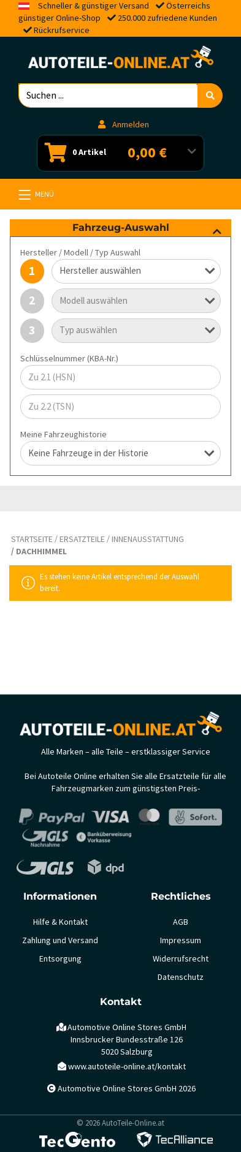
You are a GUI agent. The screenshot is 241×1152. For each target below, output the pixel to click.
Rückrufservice (62, 30)
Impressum (180, 940)
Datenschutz (181, 977)
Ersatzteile (82, 539)
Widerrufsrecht (180, 959)
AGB (180, 922)
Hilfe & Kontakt (60, 922)
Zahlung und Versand (60, 940)
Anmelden (123, 124)
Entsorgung (60, 959)
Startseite (32, 539)
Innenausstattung (148, 539)
